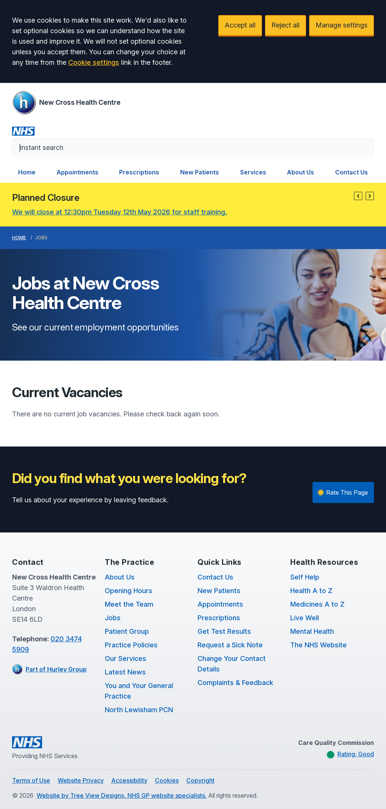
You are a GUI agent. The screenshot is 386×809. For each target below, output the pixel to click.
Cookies (167, 780)
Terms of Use (31, 780)
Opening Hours (128, 591)
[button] (358, 196)
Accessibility (129, 780)
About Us (300, 172)
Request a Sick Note (230, 645)
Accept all (240, 25)
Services (253, 172)
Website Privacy (81, 780)
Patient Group (127, 631)
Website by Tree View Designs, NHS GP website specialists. (122, 795)
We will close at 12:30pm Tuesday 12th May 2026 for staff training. (119, 212)
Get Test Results (224, 631)
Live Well (304, 618)
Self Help (304, 577)
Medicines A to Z (317, 604)
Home (26, 172)
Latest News (125, 672)
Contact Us (351, 172)
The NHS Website (318, 645)
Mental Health (312, 631)
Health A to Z (311, 591)
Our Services (125, 658)
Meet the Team (129, 604)
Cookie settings (93, 62)
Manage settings (342, 25)
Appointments (77, 172)
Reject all (285, 25)
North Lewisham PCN (139, 710)
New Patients (199, 172)
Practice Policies (131, 645)
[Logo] (66, 102)
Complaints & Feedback (235, 683)
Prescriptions (139, 172)
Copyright (200, 780)
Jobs (113, 618)
